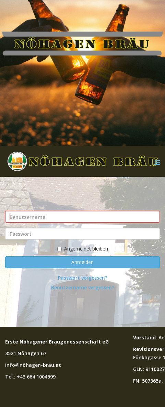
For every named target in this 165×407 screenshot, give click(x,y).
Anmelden (82, 262)
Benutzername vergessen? (82, 287)
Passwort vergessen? (82, 278)
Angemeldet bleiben (82, 248)
